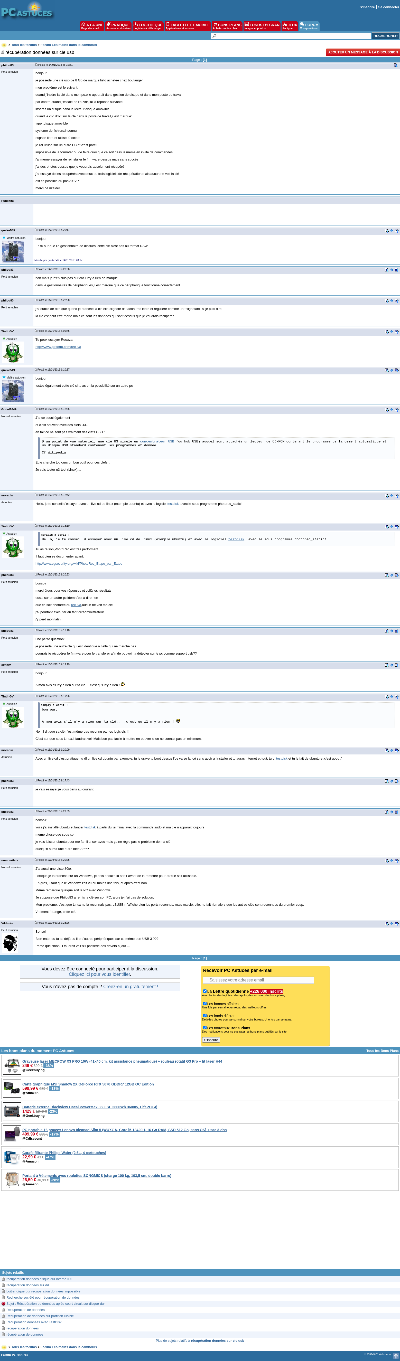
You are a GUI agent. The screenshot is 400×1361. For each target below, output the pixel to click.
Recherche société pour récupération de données (43, 1297)
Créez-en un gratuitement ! (130, 986)
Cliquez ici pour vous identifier (99, 974)
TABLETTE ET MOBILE (188, 26)
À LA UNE (92, 26)
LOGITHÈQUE (148, 26)
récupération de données (24, 1334)
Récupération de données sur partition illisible (40, 1316)
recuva (76, 605)
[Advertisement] (200, 1233)
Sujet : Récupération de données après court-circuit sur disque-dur (55, 1304)
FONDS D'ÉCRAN (262, 26)
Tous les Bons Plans (382, 1051)
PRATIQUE (118, 26)
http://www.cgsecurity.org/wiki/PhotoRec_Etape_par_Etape (78, 563)
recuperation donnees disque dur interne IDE (39, 1279)
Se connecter (388, 7)
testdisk (173, 504)
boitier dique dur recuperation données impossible (43, 1291)
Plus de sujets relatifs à (200, 1341)
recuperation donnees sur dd (27, 1285)
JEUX (290, 26)
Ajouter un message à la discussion (363, 52)
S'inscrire (367, 7)
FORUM (309, 26)
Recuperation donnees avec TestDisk (33, 1322)
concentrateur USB (157, 441)
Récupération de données (25, 1310)
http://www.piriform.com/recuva (58, 347)
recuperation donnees (22, 1328)
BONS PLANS (227, 26)
